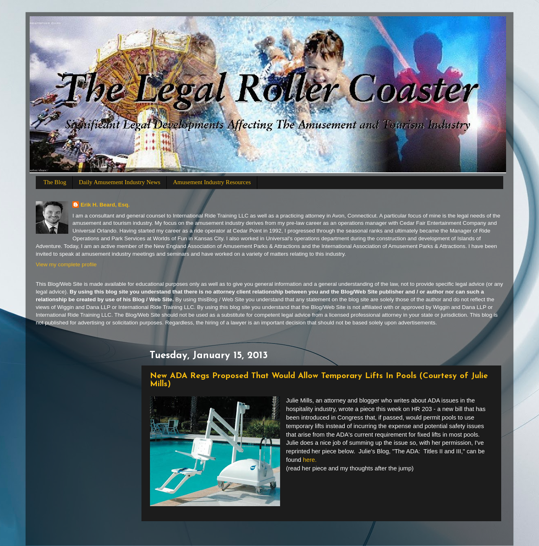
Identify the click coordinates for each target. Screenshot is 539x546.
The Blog (54, 182)
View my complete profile (66, 264)
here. (310, 460)
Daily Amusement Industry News (119, 182)
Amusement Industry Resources (212, 182)
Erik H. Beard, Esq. (105, 205)
